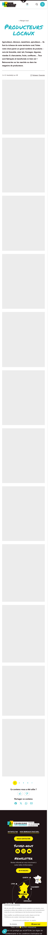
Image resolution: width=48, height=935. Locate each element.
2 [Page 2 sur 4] (19, 783)
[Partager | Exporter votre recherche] (37, 75)
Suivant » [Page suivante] (32, 783)
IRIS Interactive (30, 927)
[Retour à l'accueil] (9, 4)
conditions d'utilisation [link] (31, 933)
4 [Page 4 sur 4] (27, 783)
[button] (23, 1)
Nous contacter (23, 839)
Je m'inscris (23, 870)
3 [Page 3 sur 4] (23, 783)
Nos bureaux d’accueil (29, 832)
